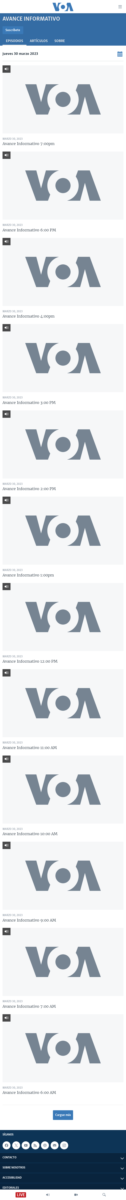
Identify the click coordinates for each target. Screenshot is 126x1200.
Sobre (59, 41)
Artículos (39, 41)
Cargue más (63, 1115)
